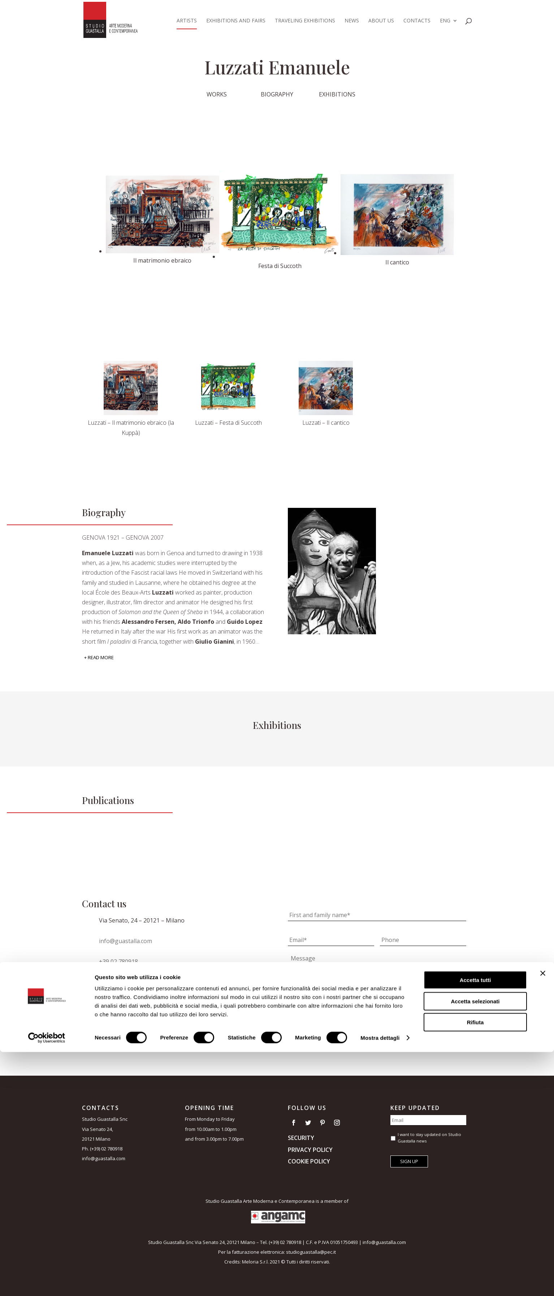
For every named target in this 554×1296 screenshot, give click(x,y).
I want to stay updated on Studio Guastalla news (352, 1007)
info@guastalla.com (125, 941)
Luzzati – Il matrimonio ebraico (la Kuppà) (131, 427)
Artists (187, 21)
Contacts (416, 21)
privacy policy (370, 993)
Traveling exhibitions (305, 21)
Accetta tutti (475, 1224)
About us (381, 21)
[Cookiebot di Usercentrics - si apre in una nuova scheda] (46, 1281)
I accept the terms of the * (342, 993)
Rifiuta (475, 1266)
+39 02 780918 (118, 961)
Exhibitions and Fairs (235, 21)
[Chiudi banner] (542, 1217)
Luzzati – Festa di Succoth (228, 423)
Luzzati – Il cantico (326, 423)
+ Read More (99, 657)
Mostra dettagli (379, 1282)
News (352, 21)
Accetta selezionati (475, 1245)
